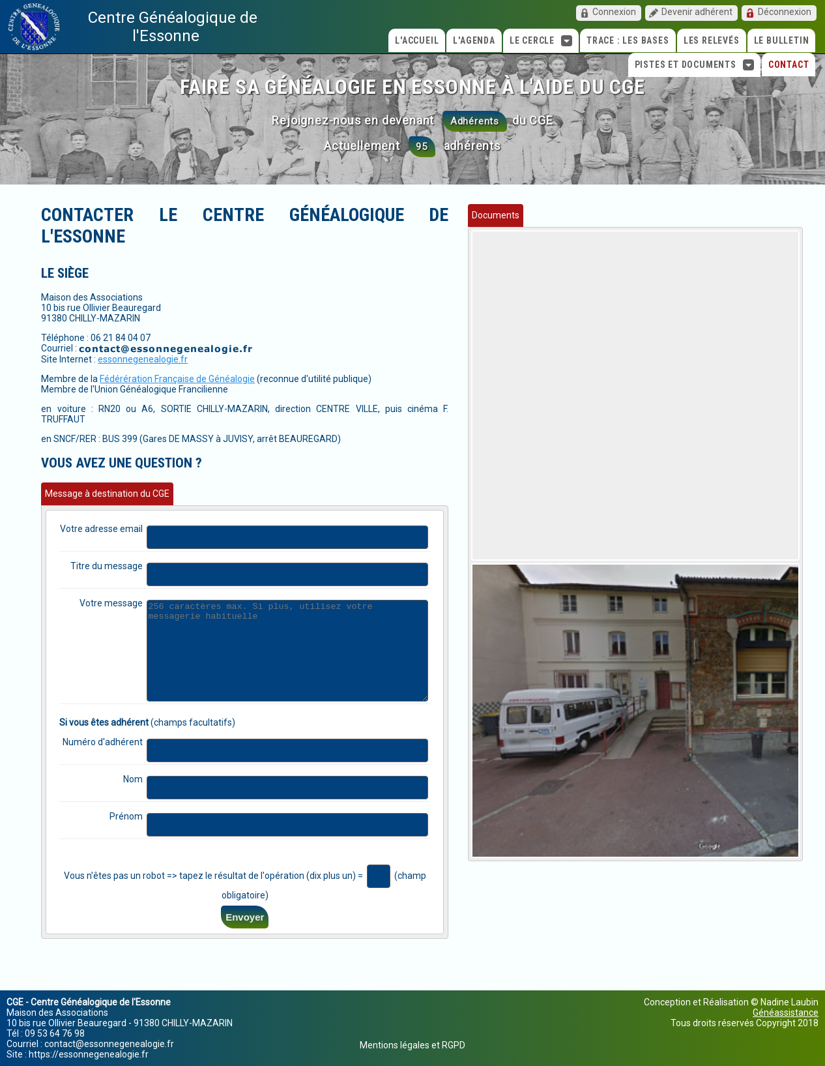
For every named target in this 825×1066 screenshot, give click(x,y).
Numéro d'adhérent (113, 729)
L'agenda (474, 40)
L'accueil (417, 40)
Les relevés (712, 40)
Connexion (614, 12)
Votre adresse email (112, 497)
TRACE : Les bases (627, 40)
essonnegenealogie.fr (143, 338)
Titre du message (117, 534)
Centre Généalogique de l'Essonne (172, 26)
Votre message (121, 571)
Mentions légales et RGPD (412, 1045)
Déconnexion (784, 12)
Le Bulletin (781, 40)
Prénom (136, 804)
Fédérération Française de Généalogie (177, 357)
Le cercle (541, 40)
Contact (788, 64)
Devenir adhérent (696, 12)
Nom (143, 767)
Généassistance (785, 1012)
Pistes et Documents (694, 64)
